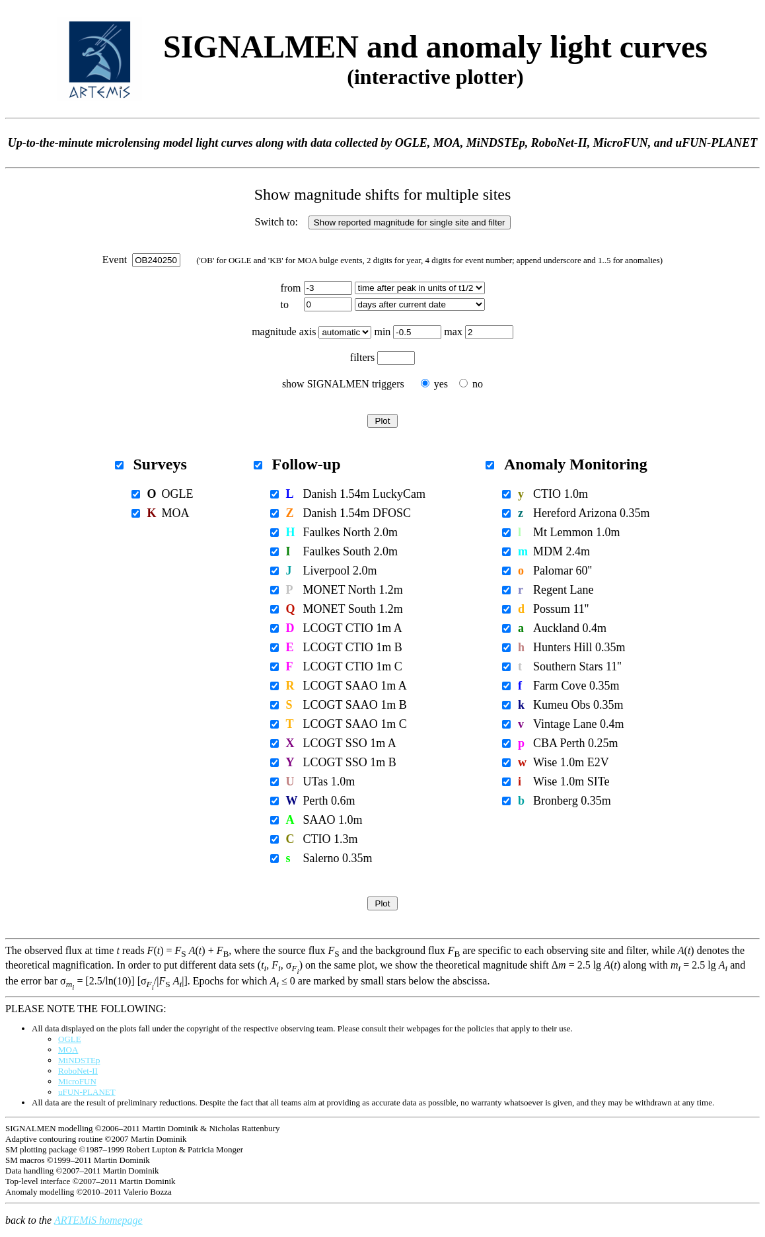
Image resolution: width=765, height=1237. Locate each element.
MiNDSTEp (79, 1060)
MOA (68, 1050)
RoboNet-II (78, 1071)
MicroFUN (77, 1081)
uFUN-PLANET (87, 1092)
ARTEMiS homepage (98, 1220)
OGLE (69, 1039)
